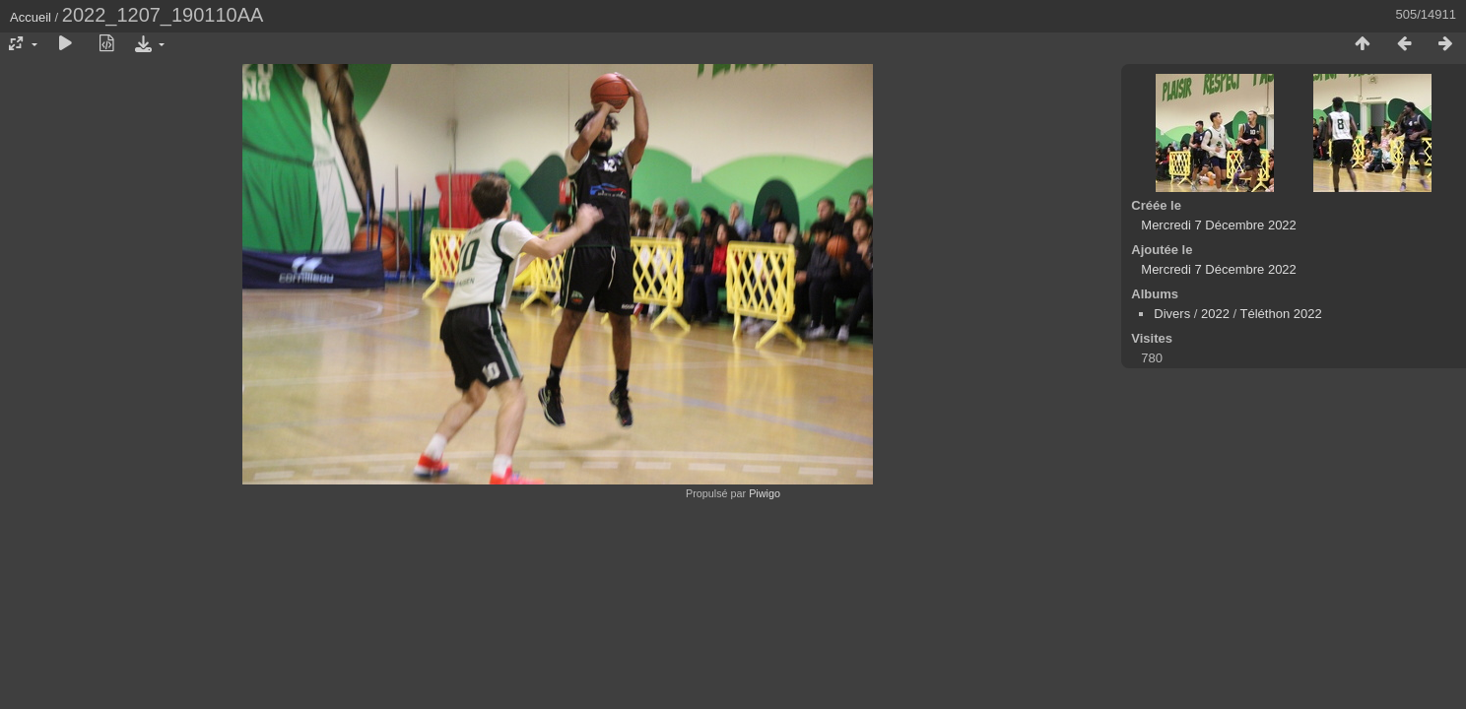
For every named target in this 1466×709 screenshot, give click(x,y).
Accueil (30, 17)
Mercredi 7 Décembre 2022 (1219, 225)
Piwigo (764, 493)
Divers (1172, 313)
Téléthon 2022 (1281, 313)
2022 (1215, 313)
